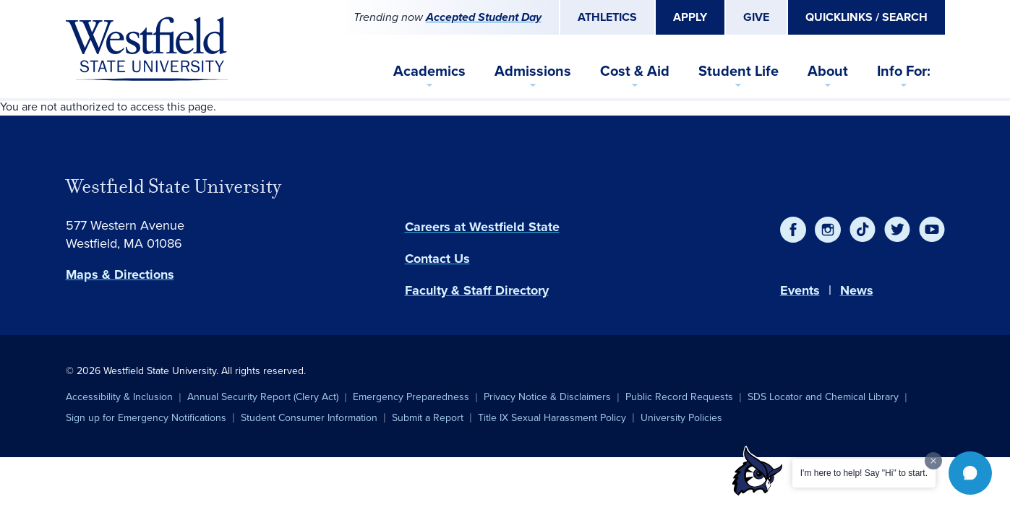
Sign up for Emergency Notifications (146, 417)
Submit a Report (427, 417)
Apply (690, 17)
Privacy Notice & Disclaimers (547, 396)
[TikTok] (862, 230)
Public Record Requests (679, 396)
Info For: (903, 71)
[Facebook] (793, 230)
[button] (970, 473)
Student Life (738, 71)
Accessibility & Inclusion (119, 396)
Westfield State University (173, 186)
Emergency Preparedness (411, 396)
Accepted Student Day (484, 17)
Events (800, 290)
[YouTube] (932, 230)
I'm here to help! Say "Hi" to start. (864, 473)
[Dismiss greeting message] (933, 460)
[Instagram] (828, 230)
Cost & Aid (634, 71)
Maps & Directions (120, 274)
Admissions (533, 71)
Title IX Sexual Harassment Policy (552, 417)
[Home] (147, 49)
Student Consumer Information (309, 417)
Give (756, 17)
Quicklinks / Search (866, 17)
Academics (429, 71)
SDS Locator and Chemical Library (823, 396)
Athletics (607, 17)
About (828, 71)
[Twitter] (897, 230)
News (856, 290)
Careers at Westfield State (482, 226)
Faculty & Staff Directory (477, 290)
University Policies (681, 417)
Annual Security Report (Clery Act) (262, 396)
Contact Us (437, 258)
